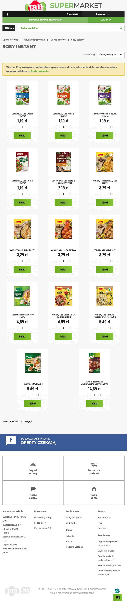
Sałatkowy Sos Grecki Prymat (22, 115)
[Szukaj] (71, 28)
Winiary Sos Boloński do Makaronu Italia (63, 316)
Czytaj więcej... (40, 71)
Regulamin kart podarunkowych (106, 558)
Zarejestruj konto (74, 517)
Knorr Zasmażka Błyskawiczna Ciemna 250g (94, 383)
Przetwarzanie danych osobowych (109, 572)
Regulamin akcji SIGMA (109, 565)
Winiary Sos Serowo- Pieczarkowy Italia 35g (105, 316)
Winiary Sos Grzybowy (105, 250)
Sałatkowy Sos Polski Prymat (22, 182)
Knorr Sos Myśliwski (32, 384)
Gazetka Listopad (74, 547)
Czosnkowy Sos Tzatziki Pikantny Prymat (63, 182)
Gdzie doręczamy (42, 517)
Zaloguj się (71, 523)
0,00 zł (106, 20)
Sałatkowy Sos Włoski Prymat (63, 115)
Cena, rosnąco (111, 55)
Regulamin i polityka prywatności (108, 543)
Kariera (69, 541)
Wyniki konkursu (106, 551)
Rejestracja (72, 14)
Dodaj (22, 135)
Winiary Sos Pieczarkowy (22, 250)
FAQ (100, 523)
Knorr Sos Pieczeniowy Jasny (22, 316)
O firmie (70, 536)
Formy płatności (42, 528)
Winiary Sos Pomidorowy (63, 250)
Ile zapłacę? (40, 523)
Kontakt (102, 528)
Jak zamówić (104, 517)
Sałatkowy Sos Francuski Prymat (104, 115)
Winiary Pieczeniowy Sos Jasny (104, 182)
